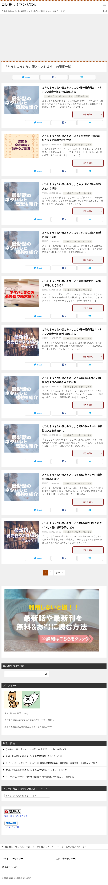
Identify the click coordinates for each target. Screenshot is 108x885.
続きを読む (92, 114)
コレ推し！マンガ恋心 (18, 4)
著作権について (9, 867)
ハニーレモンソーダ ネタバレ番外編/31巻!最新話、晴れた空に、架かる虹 (40, 776)
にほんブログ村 (11, 827)
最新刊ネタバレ (82, 96)
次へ (58, 572)
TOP (17, 847)
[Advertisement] (54, 36)
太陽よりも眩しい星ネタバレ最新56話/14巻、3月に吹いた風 (34, 756)
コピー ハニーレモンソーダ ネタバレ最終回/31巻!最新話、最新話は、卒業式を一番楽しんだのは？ (51, 763)
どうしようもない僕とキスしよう (58, 96)
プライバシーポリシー (12, 858)
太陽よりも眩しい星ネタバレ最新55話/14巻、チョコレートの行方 (36, 770)
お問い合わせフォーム (66, 858)
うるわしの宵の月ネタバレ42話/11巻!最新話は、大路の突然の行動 (36, 749)
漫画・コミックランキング (16, 816)
